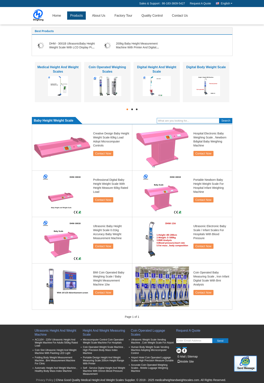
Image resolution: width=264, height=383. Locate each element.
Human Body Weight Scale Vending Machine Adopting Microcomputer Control (150, 350)
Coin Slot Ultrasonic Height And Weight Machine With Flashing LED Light (56, 352)
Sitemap (192, 356)
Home (57, 15)
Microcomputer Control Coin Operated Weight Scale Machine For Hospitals (103, 341)
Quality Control (152, 15)
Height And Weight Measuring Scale (104, 332)
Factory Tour (123, 15)
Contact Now (103, 153)
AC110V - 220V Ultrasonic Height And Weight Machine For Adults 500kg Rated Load (56, 342)
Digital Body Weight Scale (206, 67)
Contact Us (180, 15)
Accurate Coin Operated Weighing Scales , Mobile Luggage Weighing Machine (149, 368)
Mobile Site (185, 361)
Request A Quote (200, 3)
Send (220, 340)
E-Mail (182, 356)
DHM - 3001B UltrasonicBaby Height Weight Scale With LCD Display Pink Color (72, 47)
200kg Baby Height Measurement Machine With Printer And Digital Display (137, 47)
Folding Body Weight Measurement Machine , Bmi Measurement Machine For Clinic (55, 360)
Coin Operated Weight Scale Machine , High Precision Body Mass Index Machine (103, 350)
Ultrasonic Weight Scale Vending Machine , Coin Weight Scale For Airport (152, 341)
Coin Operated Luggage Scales (148, 332)
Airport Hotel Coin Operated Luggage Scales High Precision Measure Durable (152, 359)
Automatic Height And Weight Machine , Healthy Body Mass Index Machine (56, 369)
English (226, 3)
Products (76, 15)
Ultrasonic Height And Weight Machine (55, 332)
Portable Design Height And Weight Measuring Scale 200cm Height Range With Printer (103, 360)
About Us (98, 15)
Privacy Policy (45, 380)
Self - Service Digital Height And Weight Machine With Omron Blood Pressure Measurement (104, 371)
